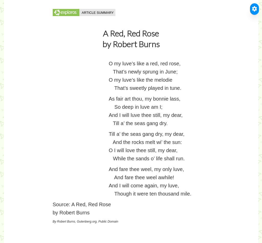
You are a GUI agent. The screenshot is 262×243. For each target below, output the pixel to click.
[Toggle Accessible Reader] (254, 9)
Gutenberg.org (86, 221)
